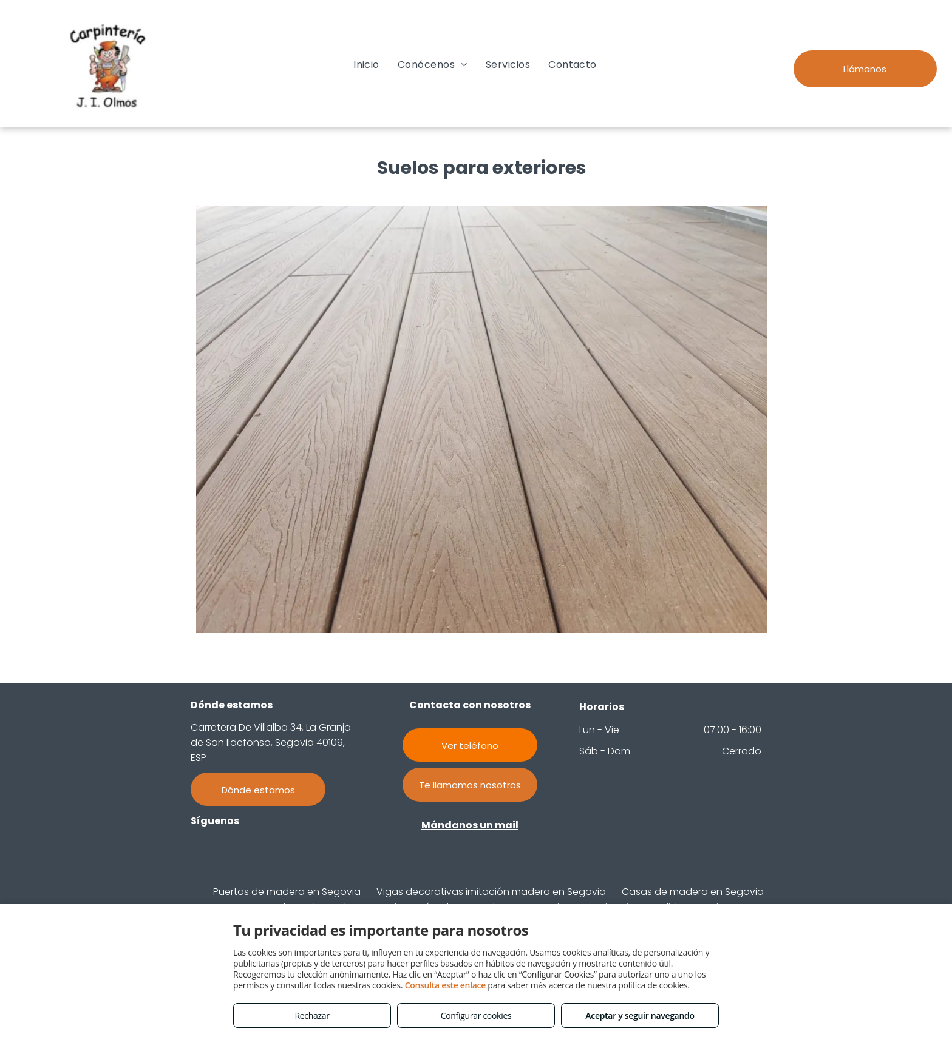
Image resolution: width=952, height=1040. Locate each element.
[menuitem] (366, 64)
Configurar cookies (476, 1015)
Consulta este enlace (445, 985)
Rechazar (311, 1015)
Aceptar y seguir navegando (639, 1015)
